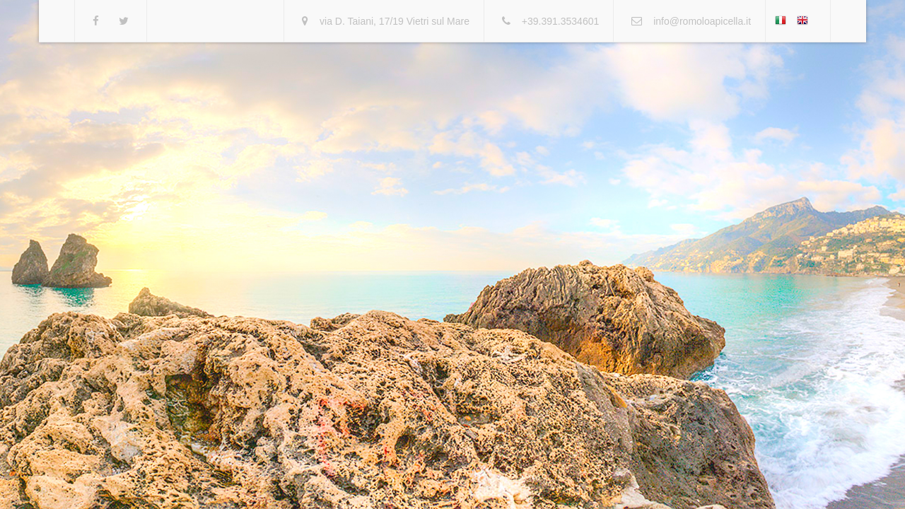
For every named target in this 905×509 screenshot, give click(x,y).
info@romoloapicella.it (702, 21)
